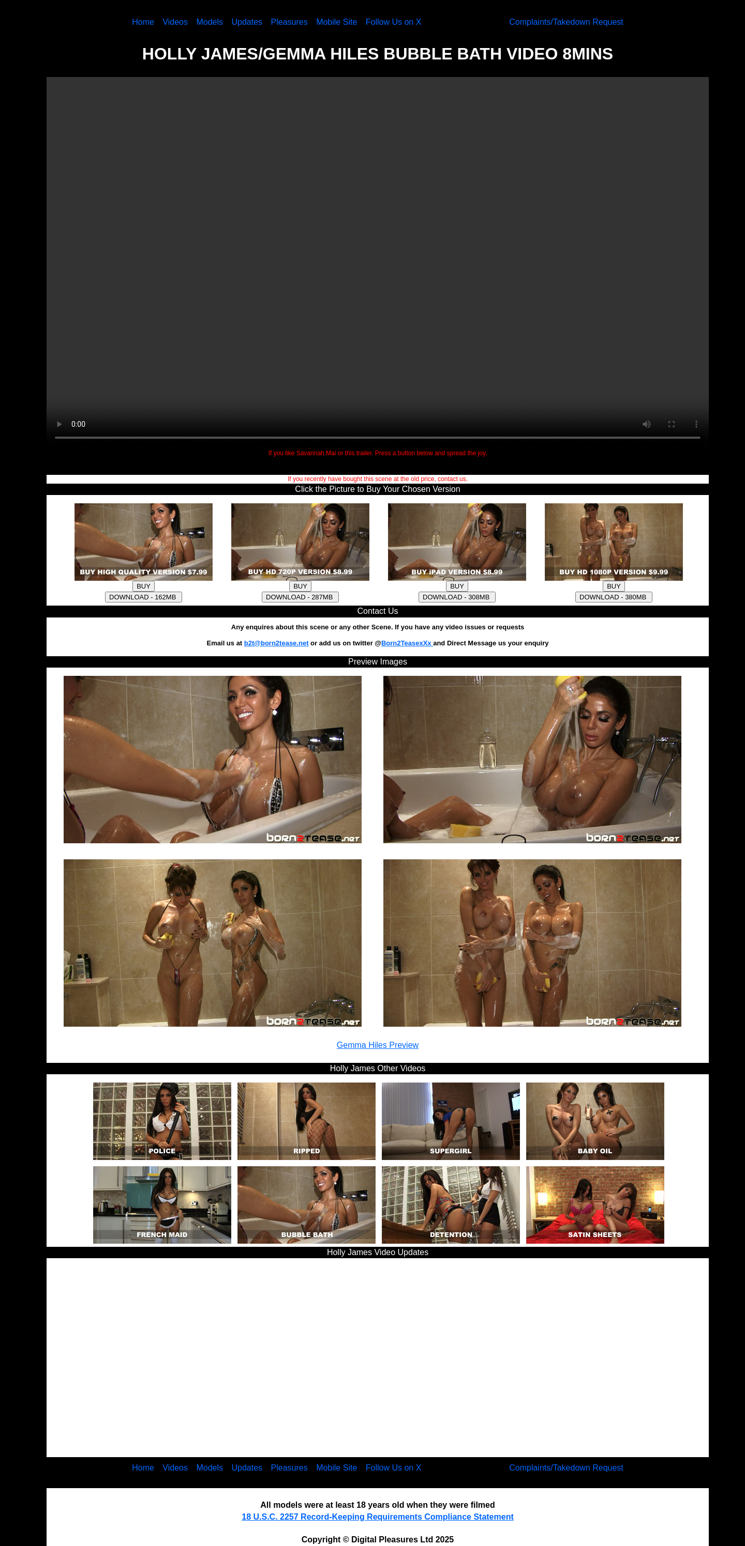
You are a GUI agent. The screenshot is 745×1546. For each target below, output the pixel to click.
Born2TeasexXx (407, 643)
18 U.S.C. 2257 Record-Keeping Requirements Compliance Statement (377, 1516)
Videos (175, 22)
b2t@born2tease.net (276, 643)
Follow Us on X (394, 22)
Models (209, 22)
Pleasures (289, 22)
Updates (246, 22)
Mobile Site (336, 22)
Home (143, 22)
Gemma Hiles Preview (378, 1045)
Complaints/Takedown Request (566, 22)
